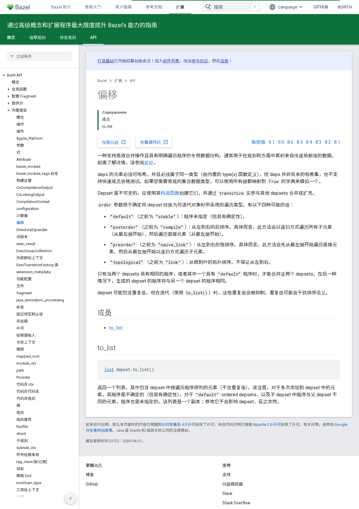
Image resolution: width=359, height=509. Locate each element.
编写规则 (37, 37)
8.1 (337, 142)
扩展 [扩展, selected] (180, 7)
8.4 (309, 142)
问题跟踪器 (232, 484)
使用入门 (93, 7)
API (132, 80)
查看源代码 (154, 142)
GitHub (321, 7)
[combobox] (231, 7)
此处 (149, 162)
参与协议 (200, 61)
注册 (224, 61)
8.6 (290, 142)
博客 (90, 474)
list (109, 369)
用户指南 (123, 7)
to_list (115, 328)
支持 (226, 474)
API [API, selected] (93, 37)
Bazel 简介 (61, 7)
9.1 (272, 142)
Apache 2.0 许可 (267, 424)
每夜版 (258, 142)
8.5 (300, 142)
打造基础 (105, 61)
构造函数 (170, 193)
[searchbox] (39, 56)
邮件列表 (171, 61)
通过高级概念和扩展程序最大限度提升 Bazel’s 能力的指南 (82, 25)
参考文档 (154, 7)
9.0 (281, 142)
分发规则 (68, 37)
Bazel (102, 80)
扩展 (118, 80)
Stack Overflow (236, 503)
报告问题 (114, 142)
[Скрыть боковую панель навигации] (70, 498)
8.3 (318, 142)
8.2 (328, 142)
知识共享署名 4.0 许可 (176, 424)
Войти (345, 7)
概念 (11, 37)
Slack (227, 493)
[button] (39, 75)
